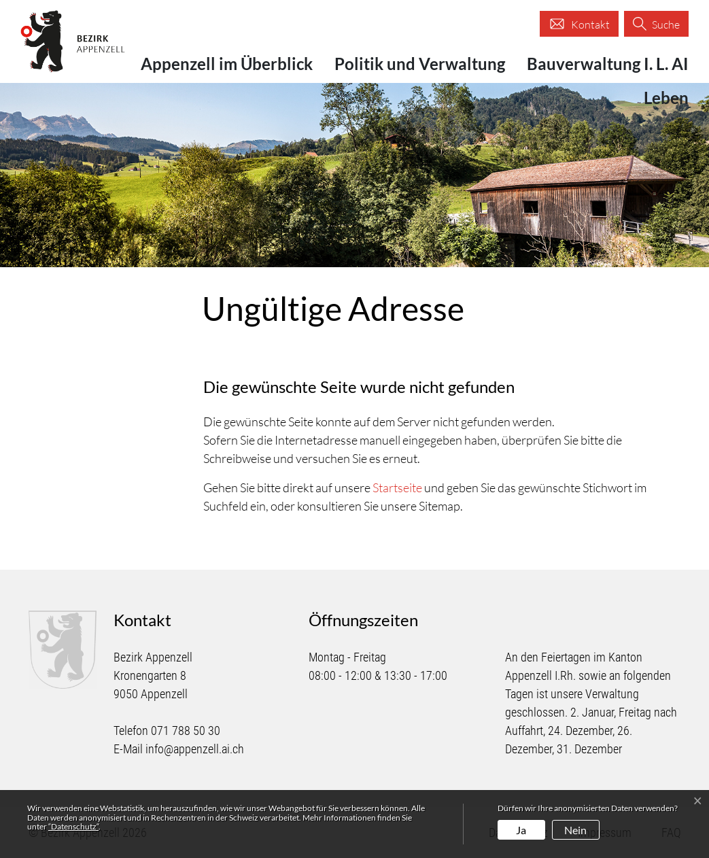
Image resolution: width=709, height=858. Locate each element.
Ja (521, 829)
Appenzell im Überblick (227, 63)
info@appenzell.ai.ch (194, 749)
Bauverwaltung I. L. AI (608, 63)
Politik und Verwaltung (419, 63)
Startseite (397, 487)
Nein (575, 829)
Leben (666, 97)
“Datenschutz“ (73, 826)
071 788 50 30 (185, 730)
